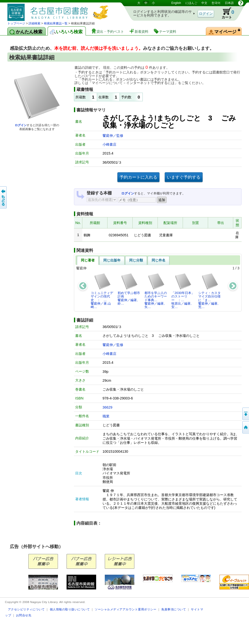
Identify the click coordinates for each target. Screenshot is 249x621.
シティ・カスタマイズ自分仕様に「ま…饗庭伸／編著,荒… (209, 291)
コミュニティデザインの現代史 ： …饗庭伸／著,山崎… (102, 291)
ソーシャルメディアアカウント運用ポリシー (125, 609)
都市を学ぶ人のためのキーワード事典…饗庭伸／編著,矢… (155, 291)
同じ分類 (136, 260)
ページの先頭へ (245, 414)
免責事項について (173, 609)
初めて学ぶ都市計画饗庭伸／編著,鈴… (129, 289)
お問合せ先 (24, 615)
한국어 (216, 3)
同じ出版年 (112, 260)
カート (225, 13)
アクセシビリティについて (26, 609)
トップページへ (245, 427)
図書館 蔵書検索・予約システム (59, 10)
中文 (204, 3)
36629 (107, 407)
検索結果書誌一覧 (56, 23)
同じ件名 (158, 260)
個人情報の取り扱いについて (70, 609)
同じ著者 (88, 260)
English (176, 3)
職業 (106, 416)
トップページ (16, 23)
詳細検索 (34, 23)
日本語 (229, 3)
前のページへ (3, 197)
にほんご (191, 3)
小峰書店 (109, 144)
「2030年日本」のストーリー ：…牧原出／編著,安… (183, 291)
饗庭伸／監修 (113, 136)
